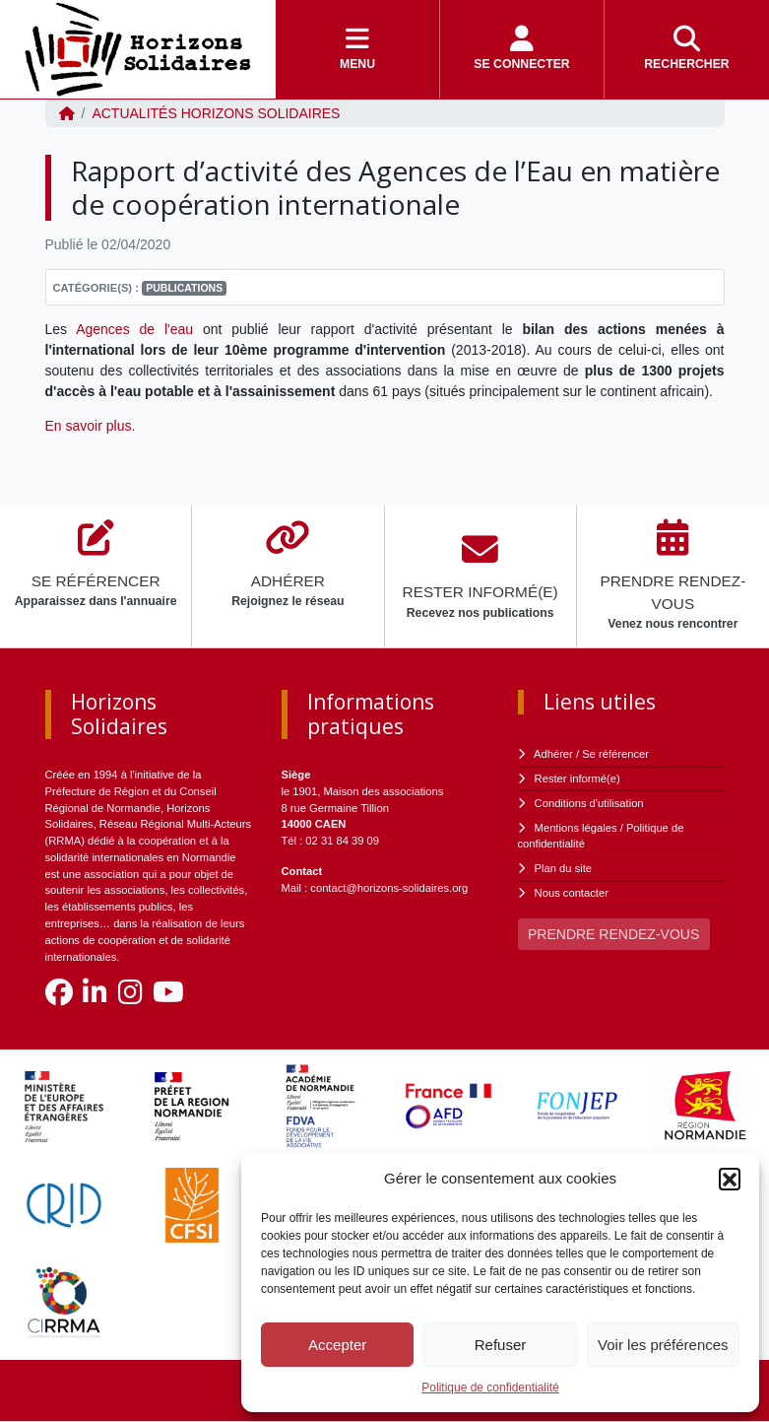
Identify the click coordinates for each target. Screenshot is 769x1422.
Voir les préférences (663, 1344)
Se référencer (615, 754)
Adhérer (553, 754)
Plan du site (563, 868)
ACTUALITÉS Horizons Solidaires (216, 113)
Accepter (337, 1344)
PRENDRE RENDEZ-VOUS (613, 934)
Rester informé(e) (577, 778)
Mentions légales (576, 828)
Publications (184, 288)
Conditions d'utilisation (589, 803)
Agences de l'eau (134, 329)
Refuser (501, 1344)
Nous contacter (572, 893)
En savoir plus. (92, 426)
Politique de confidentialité (489, 1387)
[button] (729, 1178)
